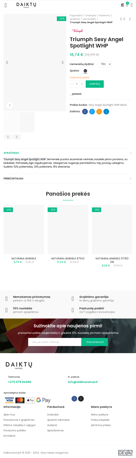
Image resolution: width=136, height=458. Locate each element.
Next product (129, 19)
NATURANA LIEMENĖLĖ (24, 258)
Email (99, 111)
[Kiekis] (77, 84)
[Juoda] (85, 71)
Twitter (92, 111)
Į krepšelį (94, 84)
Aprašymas (11, 153)
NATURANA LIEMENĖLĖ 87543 (67, 258)
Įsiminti (76, 94)
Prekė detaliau (13, 178)
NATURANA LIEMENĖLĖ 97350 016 (112, 260)
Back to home (125, 19)
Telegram (106, 111)
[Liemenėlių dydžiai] (104, 64)
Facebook (85, 111)
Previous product (121, 19)
